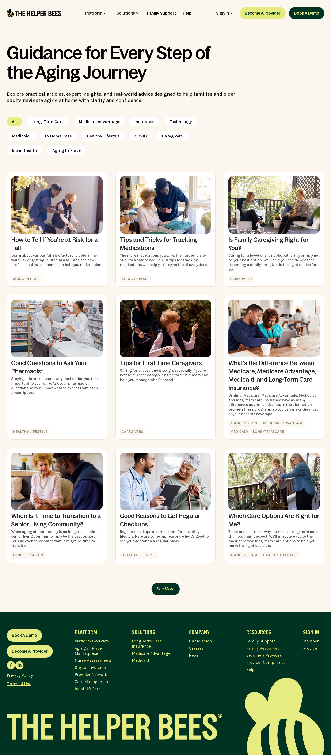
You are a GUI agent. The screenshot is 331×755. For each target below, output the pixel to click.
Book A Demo (306, 13)
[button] (96, 13)
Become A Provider (263, 13)
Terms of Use (19, 683)
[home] (34, 13)
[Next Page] (165, 589)
